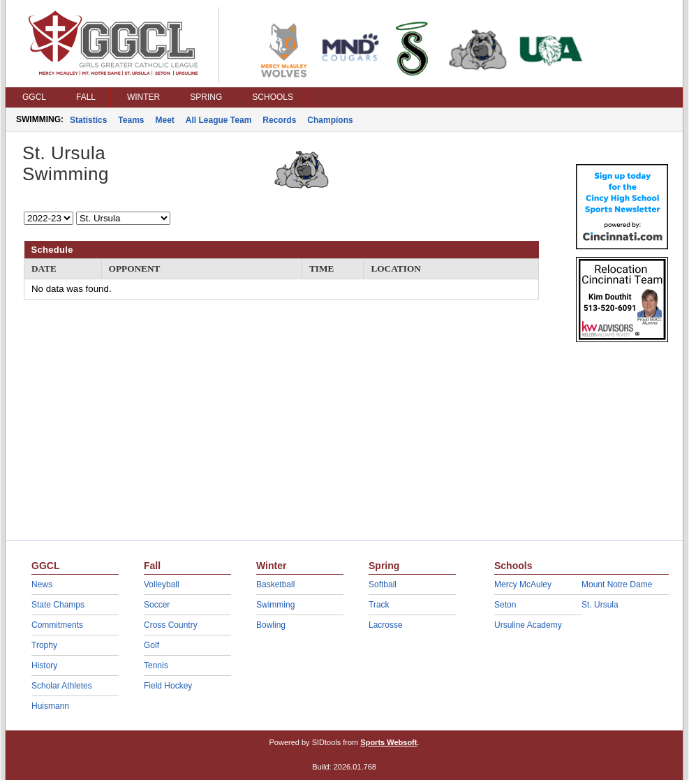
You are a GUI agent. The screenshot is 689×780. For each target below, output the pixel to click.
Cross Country (171, 625)
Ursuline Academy (528, 625)
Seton (505, 605)
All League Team (218, 120)
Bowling (271, 625)
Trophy (44, 645)
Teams (131, 120)
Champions (330, 120)
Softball (383, 584)
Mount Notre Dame (616, 584)
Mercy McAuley (522, 584)
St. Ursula (599, 605)
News (41, 584)
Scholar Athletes (61, 686)
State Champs (57, 605)
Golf (151, 645)
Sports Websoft (388, 742)
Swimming (275, 605)
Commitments (57, 625)
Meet (165, 120)
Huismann (50, 706)
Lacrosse (386, 625)
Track (379, 605)
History (44, 665)
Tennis (156, 665)
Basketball (275, 584)
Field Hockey (168, 686)
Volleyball (161, 584)
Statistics (88, 120)
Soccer (157, 605)
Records (279, 120)
